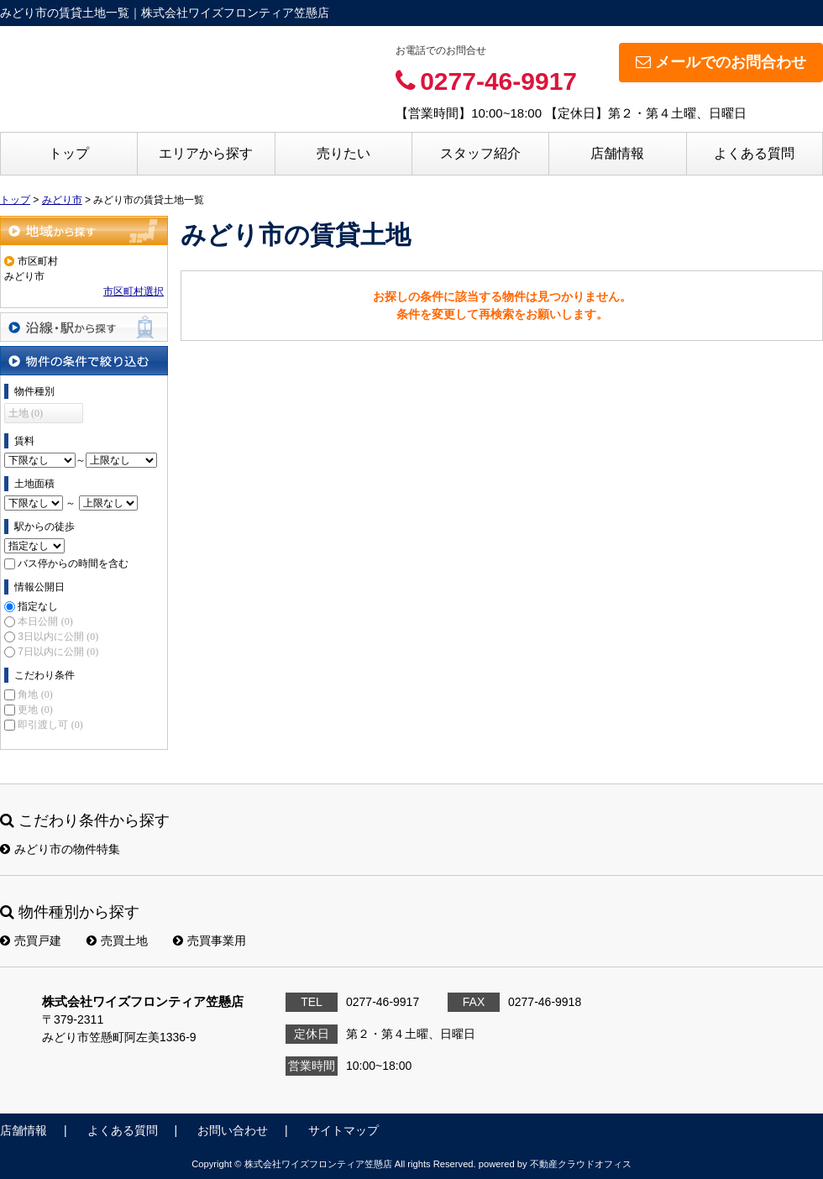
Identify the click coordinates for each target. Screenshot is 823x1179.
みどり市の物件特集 (60, 849)
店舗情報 (617, 153)
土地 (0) (25, 413)
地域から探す (84, 230)
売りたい (343, 153)
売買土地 (117, 940)
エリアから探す (206, 153)
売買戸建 (30, 940)
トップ (69, 153)
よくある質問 (754, 153)
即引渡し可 (50, 725)
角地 (35, 694)
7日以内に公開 (58, 652)
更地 (35, 709)
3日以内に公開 (58, 636)
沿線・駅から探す (84, 327)
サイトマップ (343, 1130)
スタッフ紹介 (480, 153)
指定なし (38, 606)
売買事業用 (209, 940)
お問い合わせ (232, 1130)
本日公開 (45, 621)
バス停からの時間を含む (73, 563)
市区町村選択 (133, 291)
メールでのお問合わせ (721, 62)
